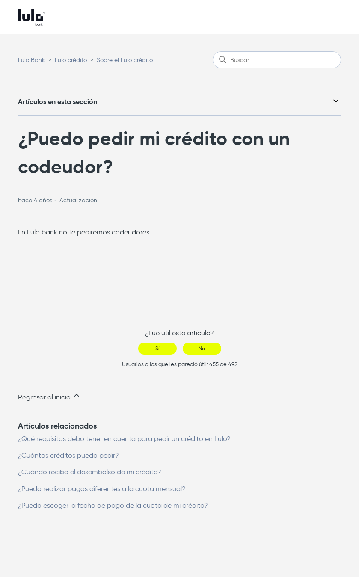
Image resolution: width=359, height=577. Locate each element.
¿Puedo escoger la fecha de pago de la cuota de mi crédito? (113, 505)
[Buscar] (277, 59)
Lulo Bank (31, 60)
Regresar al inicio (49, 396)
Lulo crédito (71, 60)
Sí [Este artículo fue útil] (157, 348)
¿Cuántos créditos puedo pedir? (68, 455)
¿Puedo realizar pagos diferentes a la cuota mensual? (102, 489)
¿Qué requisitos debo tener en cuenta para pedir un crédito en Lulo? (124, 439)
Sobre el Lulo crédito (125, 60)
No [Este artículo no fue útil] (202, 348)
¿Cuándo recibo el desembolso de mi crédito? (89, 472)
